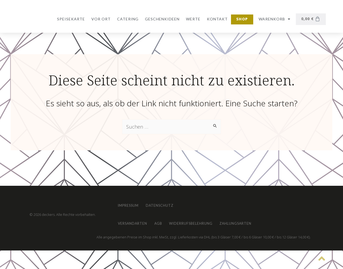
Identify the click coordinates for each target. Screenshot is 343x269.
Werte (192, 19)
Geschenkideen (161, 19)
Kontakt (216, 19)
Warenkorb (273, 19)
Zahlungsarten (265, 220)
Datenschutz (171, 195)
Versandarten (136, 220)
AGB (170, 220)
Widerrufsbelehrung (211, 220)
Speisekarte (70, 19)
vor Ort (100, 19)
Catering (126, 19)
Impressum (132, 195)
